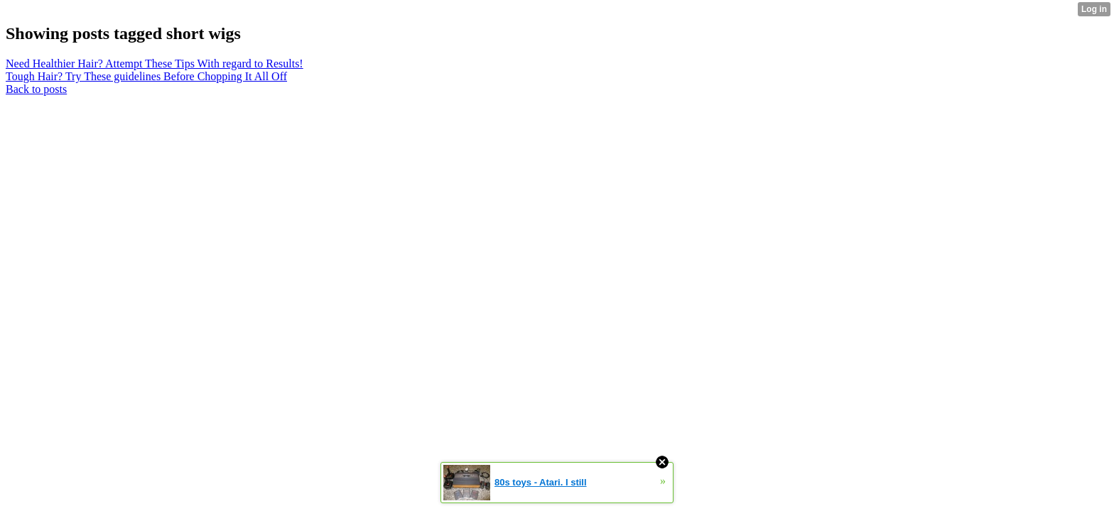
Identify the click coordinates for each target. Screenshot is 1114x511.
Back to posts (36, 89)
